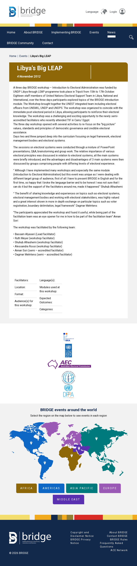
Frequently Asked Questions (111, 545)
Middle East (68, 499)
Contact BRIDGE (117, 536)
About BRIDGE (33, 32)
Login (117, 11)
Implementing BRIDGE (66, 32)
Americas (51, 488)
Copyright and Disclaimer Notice (82, 534)
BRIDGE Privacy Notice (81, 541)
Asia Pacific (81, 488)
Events (94, 32)
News (112, 32)
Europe (110, 488)
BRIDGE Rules (119, 539)
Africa (26, 488)
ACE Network (119, 550)
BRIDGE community (20, 43)
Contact (47, 43)
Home (11, 32)
